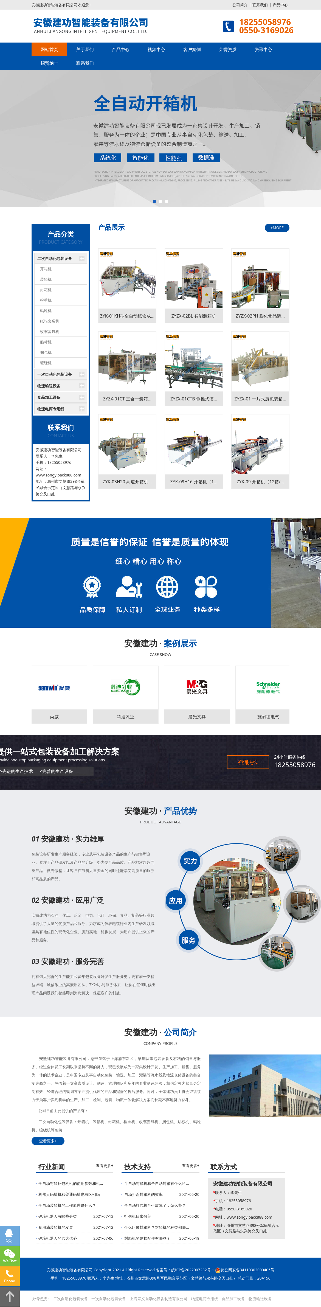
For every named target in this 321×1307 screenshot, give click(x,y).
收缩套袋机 (49, 331)
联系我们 (260, 4)
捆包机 (46, 352)
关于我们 (85, 49)
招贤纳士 (49, 63)
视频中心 (156, 49)
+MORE (277, 227)
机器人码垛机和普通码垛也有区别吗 (69, 1194)
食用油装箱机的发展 (55, 1227)
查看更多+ (48, 1140)
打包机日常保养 (137, 1216)
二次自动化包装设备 (54, 258)
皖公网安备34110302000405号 (247, 1269)
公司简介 (240, 4)
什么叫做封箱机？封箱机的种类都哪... (156, 1227)
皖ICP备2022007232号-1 (192, 1269)
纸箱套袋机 (49, 321)
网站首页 (49, 49)
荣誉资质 (227, 49)
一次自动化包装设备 (54, 374)
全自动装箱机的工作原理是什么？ (67, 1205)
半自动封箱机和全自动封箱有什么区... (156, 1183)
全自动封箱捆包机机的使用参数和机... (70, 1183)
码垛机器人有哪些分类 (57, 1216)
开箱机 (46, 268)
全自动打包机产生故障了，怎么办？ (155, 1205)
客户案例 (192, 49)
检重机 (46, 300)
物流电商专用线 (50, 408)
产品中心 (280, 4)
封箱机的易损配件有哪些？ (147, 1238)
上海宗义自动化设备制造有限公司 (158, 1298)
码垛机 (46, 310)
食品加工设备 (48, 397)
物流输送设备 (48, 385)
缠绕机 (46, 362)
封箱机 (46, 289)
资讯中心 (263, 49)
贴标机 (46, 341)
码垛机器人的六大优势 (57, 1238)
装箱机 (46, 279)
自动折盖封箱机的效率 (143, 1194)
